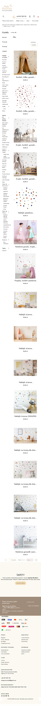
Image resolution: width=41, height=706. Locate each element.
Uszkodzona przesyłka (25, 650)
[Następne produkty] (30, 560)
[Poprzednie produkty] (12, 560)
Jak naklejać (3, 641)
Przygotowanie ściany (5, 643)
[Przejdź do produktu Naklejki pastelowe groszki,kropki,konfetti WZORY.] (25, 198)
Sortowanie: (33, 42)
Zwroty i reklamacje (5, 639)
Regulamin (3, 637)
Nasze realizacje (4, 664)
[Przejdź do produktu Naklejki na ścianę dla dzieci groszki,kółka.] (25, 435)
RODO (22, 653)
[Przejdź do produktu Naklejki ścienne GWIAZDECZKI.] (25, 367)
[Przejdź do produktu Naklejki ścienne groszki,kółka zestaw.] (25, 300)
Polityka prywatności (25, 652)
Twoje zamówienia (25, 637)
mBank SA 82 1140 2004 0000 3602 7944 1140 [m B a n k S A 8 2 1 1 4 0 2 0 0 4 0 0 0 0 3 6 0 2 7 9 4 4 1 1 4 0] (13, 687)
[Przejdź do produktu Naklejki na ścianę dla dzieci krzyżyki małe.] (25, 503)
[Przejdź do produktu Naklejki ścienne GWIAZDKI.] (25, 401)
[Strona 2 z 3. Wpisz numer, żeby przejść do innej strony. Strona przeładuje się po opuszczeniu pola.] (22, 560)
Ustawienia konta (24, 639)
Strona (19, 560)
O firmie (3, 660)
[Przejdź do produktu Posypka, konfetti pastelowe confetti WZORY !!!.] (25, 266)
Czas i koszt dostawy (5, 653)
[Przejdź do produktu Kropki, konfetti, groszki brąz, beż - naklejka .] (25, 130)
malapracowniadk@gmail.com (8, 680)
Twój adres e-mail (30, 602)
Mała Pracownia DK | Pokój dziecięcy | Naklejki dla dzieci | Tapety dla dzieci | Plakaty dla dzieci (19, 24)
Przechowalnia (24, 641)
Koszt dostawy (4, 652)
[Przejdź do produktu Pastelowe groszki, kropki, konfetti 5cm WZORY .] (25, 232)
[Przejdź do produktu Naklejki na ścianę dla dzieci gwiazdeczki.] (25, 469)
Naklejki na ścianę (7, 26)
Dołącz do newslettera (33, 606)
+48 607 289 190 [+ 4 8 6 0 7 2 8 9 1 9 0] (21, 16)
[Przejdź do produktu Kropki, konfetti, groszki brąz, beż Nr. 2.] (25, 164)
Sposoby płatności (4, 650)
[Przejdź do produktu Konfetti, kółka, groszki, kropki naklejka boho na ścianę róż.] (25, 96)
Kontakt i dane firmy (5, 662)
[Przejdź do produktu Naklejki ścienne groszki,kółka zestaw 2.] (25, 334)
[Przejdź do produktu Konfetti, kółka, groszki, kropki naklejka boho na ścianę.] (25, 62)
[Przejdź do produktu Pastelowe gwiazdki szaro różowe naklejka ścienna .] (25, 537)
